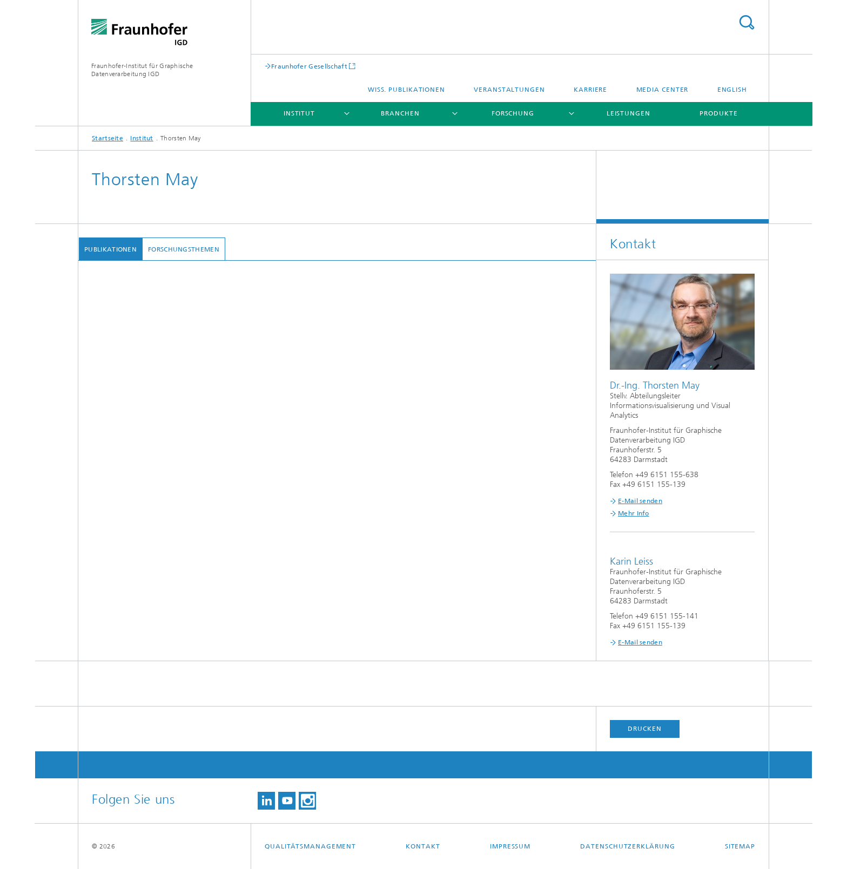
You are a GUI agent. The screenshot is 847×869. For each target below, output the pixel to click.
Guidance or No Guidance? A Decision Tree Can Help (221, 693)
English (732, 89)
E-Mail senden (640, 501)
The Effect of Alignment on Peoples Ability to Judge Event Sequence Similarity (262, 583)
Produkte (718, 113)
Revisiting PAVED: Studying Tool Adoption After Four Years (230, 473)
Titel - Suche (746, 22)
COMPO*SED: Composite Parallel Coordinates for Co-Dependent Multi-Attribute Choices (280, 528)
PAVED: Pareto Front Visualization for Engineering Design (228, 610)
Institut (299, 113)
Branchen (400, 113)
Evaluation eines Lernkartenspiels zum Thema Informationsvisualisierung (252, 418)
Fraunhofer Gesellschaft (309, 66)
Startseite (107, 138)
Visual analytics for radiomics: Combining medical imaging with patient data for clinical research (292, 748)
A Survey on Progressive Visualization (196, 500)
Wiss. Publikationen (406, 89)
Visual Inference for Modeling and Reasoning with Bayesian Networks (249, 555)
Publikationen (110, 249)
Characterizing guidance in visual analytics (204, 813)
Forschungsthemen (183, 249)
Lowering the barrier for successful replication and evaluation (235, 720)
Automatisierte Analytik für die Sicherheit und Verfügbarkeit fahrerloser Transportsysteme (282, 445)
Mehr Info (633, 513)
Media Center (662, 89)
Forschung (513, 113)
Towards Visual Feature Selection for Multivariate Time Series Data (242, 850)
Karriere (590, 89)
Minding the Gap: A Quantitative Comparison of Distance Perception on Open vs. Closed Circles (291, 325)
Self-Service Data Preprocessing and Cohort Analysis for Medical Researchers (259, 638)
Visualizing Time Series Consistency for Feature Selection (227, 665)
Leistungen (628, 113)
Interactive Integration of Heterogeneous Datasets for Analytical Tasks (248, 390)
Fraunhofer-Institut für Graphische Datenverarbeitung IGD (142, 70)
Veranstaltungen (509, 89)
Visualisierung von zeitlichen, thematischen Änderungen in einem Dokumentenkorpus (275, 785)
